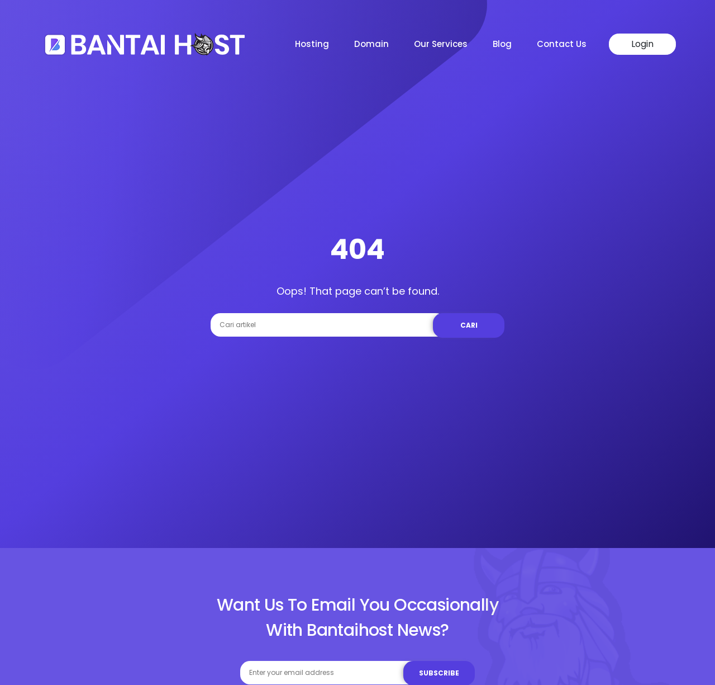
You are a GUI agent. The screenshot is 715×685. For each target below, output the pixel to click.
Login (642, 43)
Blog (502, 44)
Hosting (312, 44)
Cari (469, 325)
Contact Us (562, 44)
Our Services (441, 44)
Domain (371, 44)
